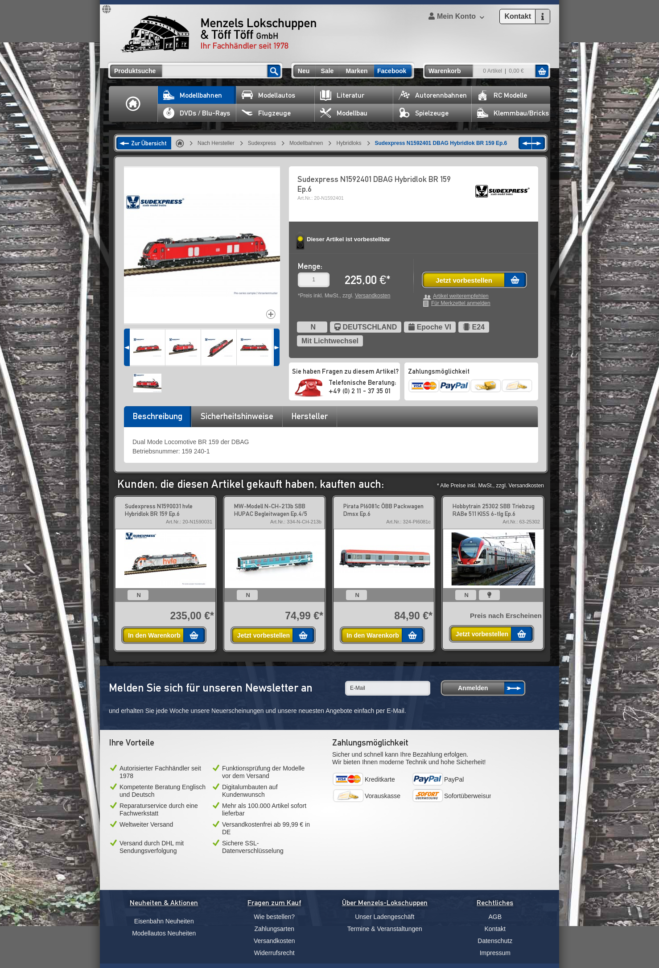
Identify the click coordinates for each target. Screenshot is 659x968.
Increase (271, 314)
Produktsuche (135, 70)
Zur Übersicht (149, 143)
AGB (495, 916)
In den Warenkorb (154, 635)
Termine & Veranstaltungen (384, 928)
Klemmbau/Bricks (513, 113)
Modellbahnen (192, 95)
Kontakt (495, 928)
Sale (327, 70)
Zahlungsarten (274, 928)
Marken (356, 70)
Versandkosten (372, 295)
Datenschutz (495, 940)
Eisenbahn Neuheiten (164, 921)
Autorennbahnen (433, 95)
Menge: (310, 266)
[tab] (157, 419)
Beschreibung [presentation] (157, 416)
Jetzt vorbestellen (464, 280)
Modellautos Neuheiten (164, 933)
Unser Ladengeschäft (384, 916)
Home (133, 104)
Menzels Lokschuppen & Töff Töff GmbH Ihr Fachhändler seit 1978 (218, 34)
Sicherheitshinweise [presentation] (237, 416)
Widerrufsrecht (274, 952)
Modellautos (268, 95)
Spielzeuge (424, 113)
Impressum (495, 952)
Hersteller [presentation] (310, 416)
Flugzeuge (266, 113)
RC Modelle (502, 95)
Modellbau (343, 113)
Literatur (342, 95)
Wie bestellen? (274, 916)
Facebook (391, 70)
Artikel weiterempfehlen (461, 296)
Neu (303, 70)
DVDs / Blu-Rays (196, 113)
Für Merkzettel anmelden (460, 303)
